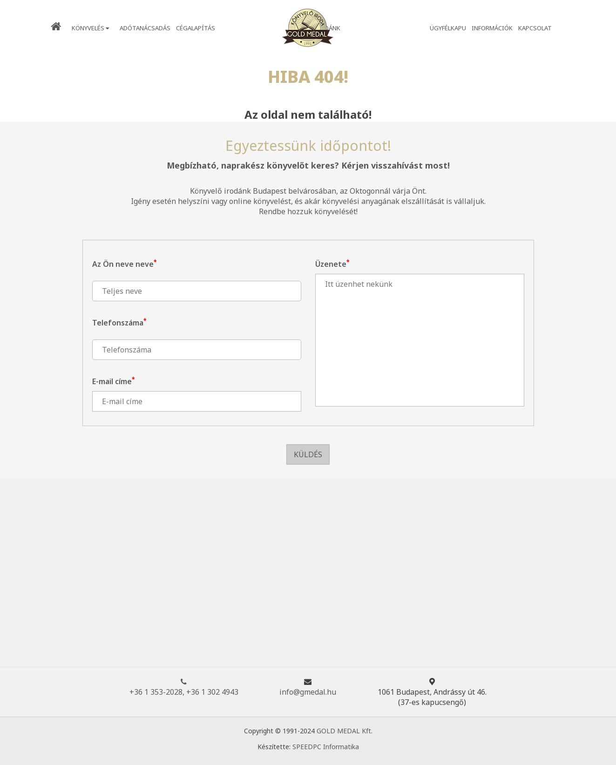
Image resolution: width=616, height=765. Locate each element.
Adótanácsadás (145, 28)
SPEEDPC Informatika (325, 746)
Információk (492, 28)
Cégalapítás (195, 28)
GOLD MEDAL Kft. (344, 730)
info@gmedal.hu (307, 692)
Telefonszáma (119, 323)
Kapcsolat (535, 28)
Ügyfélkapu (448, 28)
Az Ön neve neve (124, 264)
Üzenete (332, 264)
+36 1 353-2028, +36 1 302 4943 (183, 687)
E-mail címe (113, 381)
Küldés (308, 454)
